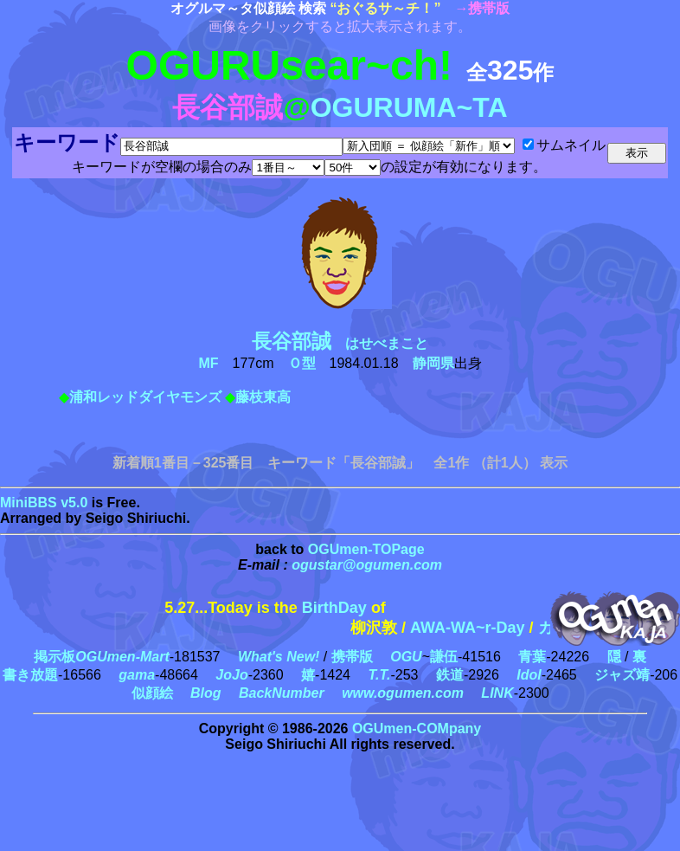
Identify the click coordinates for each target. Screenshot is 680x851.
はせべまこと (347, 343)
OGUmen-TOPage (366, 549)
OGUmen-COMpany (416, 728)
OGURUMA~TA (409, 107)
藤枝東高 (263, 397)
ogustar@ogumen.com (367, 565)
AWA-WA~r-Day (478, 627)
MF (208, 363)
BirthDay (334, 607)
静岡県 (433, 363)
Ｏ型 (302, 363)
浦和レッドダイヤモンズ (145, 397)
